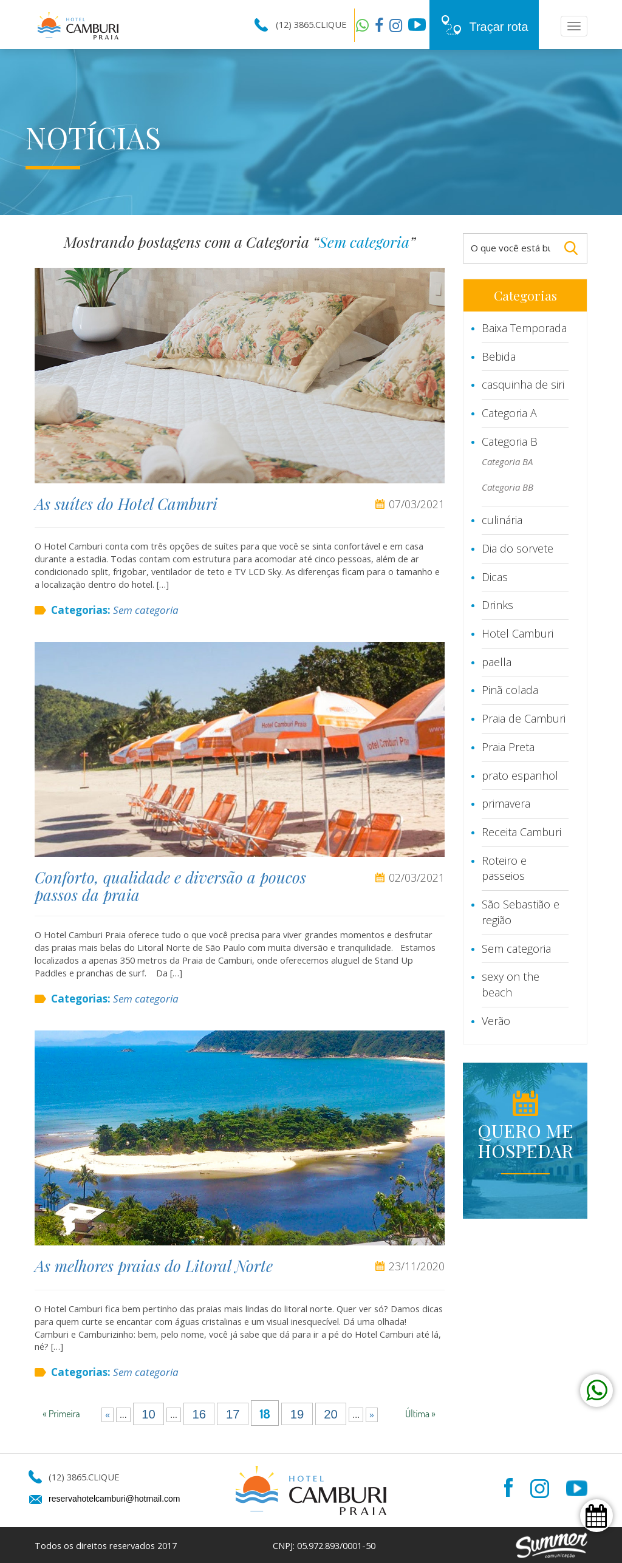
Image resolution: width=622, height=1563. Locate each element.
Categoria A (509, 413)
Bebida (499, 356)
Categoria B (510, 441)
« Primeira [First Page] (61, 1413)
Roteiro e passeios (504, 868)
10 (149, 1413)
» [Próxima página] (371, 1415)
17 (233, 1413)
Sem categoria (146, 610)
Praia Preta (508, 747)
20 (331, 1413)
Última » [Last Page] (420, 1413)
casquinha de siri (523, 384)
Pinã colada (510, 690)
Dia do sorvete (517, 548)
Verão (496, 1020)
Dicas (495, 577)
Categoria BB (507, 487)
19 (297, 1413)
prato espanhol (520, 775)
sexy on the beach (510, 984)
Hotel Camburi (517, 633)
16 (199, 1413)
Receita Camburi (521, 832)
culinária (502, 519)
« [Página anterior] (107, 1415)
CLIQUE (330, 24)
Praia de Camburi (524, 718)
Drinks (497, 605)
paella (496, 662)
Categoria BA (507, 461)
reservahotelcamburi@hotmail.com (114, 1498)
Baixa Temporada (524, 328)
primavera (506, 803)
